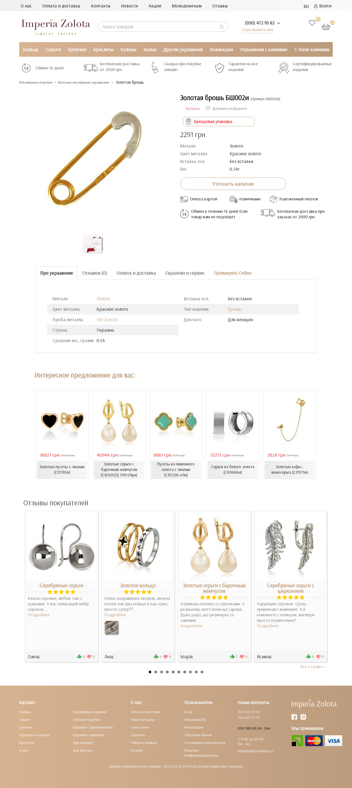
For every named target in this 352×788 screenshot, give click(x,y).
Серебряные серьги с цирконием (290, 588)
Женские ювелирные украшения (98, 82)
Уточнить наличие (233, 184)
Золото (103, 298)
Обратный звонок (198, 734)
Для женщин (83, 742)
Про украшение (56, 273)
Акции (154, 6)
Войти (322, 6)
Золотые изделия (86, 719)
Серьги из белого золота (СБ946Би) (233, 469)
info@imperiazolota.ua (255, 750)
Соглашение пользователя (204, 742)
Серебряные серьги (61, 585)
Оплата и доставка (61, 6)
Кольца (30, 49)
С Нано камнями (312, 49)
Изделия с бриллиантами (93, 727)
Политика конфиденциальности (201, 753)
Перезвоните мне (256, 29)
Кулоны (128, 49)
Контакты (100, 6)
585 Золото (107, 319)
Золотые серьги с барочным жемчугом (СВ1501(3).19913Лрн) (119, 469)
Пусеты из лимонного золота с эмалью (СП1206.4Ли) (176, 469)
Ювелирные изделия (40, 82)
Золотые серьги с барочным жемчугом (214, 588)
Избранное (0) (195, 719)
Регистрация (194, 727)
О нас (26, 6)
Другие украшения (183, 49)
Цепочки (77, 49)
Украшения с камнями (263, 49)
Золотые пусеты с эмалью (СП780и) (62, 469)
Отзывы (220, 6)
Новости (129, 6)
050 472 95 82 (249, 711)
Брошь (234, 309)
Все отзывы (313, 666)
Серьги (53, 49)
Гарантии (138, 734)
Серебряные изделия (89, 711)
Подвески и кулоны (34, 734)
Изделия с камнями (88, 734)
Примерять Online (233, 273)
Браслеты (103, 49)
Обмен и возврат (144, 742)
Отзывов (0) (94, 273)
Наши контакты (142, 719)
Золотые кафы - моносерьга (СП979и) (290, 469)
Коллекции (221, 49)
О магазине (140, 727)
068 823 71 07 (249, 717)
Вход (188, 711)
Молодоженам (187, 6)
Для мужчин (82, 750)
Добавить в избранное (226, 108)
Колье (150, 49)
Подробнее (39, 614)
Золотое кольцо (138, 585)
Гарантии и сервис (185, 273)
